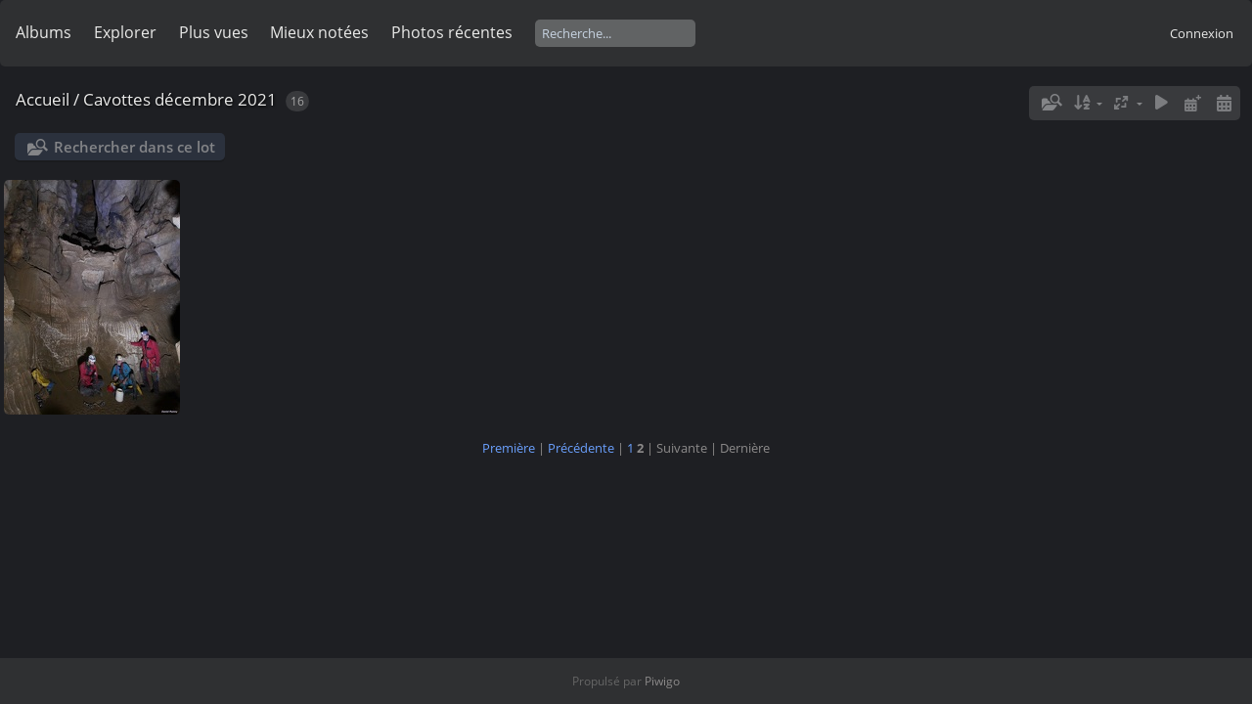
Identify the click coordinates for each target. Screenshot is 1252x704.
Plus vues (213, 32)
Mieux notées (319, 32)
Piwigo (662, 681)
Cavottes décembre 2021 (180, 99)
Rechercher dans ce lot (134, 146)
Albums (43, 32)
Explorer (125, 32)
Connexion (1201, 33)
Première (508, 448)
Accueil (42, 99)
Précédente (581, 448)
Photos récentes (452, 32)
